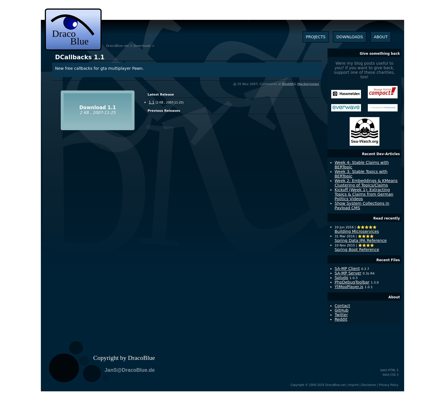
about (381, 37)
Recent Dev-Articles (381, 154)
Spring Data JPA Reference (361, 240)
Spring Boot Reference (357, 249)
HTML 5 (393, 370)
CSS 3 (394, 374)
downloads (349, 37)
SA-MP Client (347, 268)
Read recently (386, 218)
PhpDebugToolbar (352, 282)
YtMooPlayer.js (349, 286)
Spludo (341, 277)
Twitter (341, 314)
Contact (342, 305)
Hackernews (308, 84)
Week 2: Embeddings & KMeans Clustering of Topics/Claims (366, 182)
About (394, 297)
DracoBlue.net (117, 46)
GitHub (342, 310)
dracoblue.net (73, 29)
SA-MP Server (348, 273)
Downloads (142, 46)
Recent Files (388, 260)
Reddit (288, 84)
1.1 (79, 57)
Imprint (353, 385)
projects (316, 37)
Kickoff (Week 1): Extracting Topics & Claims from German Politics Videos (364, 194)
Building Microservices (357, 231)
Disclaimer (368, 385)
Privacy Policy (388, 385)
